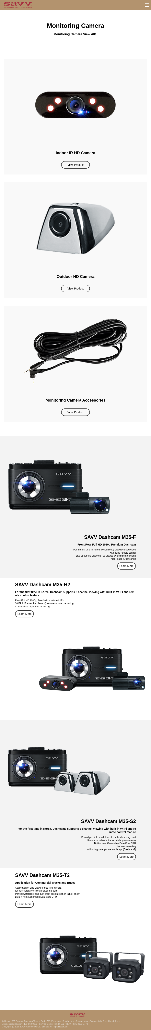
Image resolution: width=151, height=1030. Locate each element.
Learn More (127, 566)
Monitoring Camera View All (74, 34)
